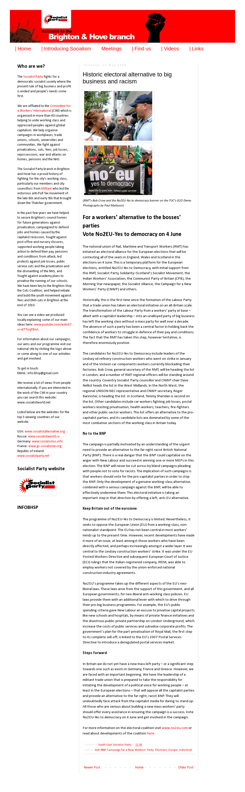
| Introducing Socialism (66, 48)
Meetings (111, 48)
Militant (46, 189)
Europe (173, 750)
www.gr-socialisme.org (45, 446)
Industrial (185, 750)
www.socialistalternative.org (45, 431)
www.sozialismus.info (47, 441)
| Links (196, 48)
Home (139, 767)
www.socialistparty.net (33, 456)
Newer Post (92, 767)
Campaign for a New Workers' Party (130, 750)
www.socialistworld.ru (44, 436)
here (150, 733)
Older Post (185, 767)
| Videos (170, 48)
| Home (23, 48)
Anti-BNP (100, 750)
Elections (161, 750)
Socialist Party (33, 77)
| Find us (141, 48)
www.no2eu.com (175, 728)
